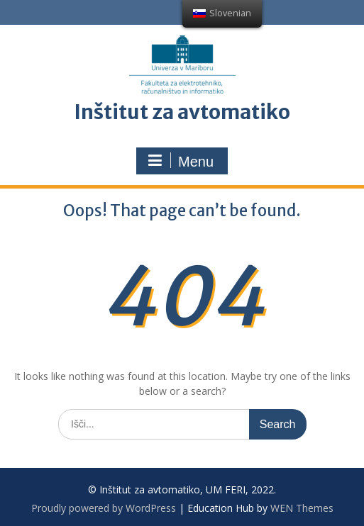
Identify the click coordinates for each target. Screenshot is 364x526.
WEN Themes (301, 508)
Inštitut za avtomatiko (182, 112)
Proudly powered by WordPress (103, 508)
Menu (180, 160)
